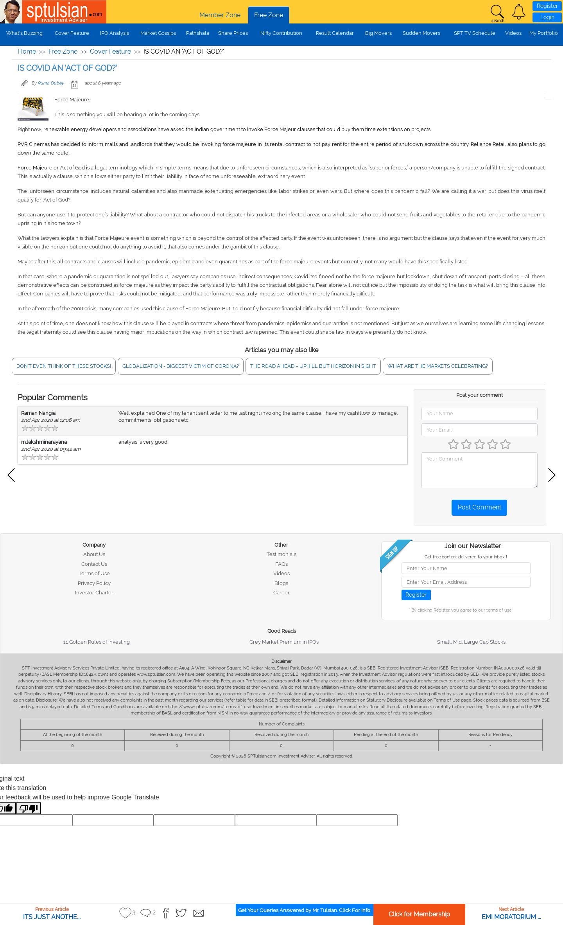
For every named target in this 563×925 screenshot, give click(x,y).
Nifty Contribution (281, 33)
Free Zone (268, 15)
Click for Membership (419, 914)
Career (281, 593)
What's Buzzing (24, 33)
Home (27, 51)
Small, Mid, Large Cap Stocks (471, 642)
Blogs (281, 583)
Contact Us (94, 564)
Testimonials (281, 554)
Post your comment (479, 395)
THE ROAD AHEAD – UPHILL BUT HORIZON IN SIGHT (313, 366)
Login (547, 17)
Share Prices (233, 33)
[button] (519, 12)
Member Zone (219, 15)
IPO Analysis (114, 33)
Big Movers (378, 33)
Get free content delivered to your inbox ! (466, 557)
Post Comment (479, 507)
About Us (94, 554)
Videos (513, 33)
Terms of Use (94, 573)
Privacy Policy (94, 583)
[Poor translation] (28, 808)
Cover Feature (72, 33)
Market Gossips (158, 33)
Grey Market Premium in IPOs (284, 642)
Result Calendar (335, 33)
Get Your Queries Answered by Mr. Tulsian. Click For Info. (304, 910)
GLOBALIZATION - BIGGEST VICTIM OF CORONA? (180, 366)
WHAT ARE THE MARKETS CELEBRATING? (437, 366)
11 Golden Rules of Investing (96, 642)
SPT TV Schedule (474, 33)
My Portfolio (543, 33)
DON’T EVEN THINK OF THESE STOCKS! (63, 366)
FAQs (281, 564)
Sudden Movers (421, 33)
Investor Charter (94, 593)
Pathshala (197, 33)
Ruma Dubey (51, 83)
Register (547, 6)
